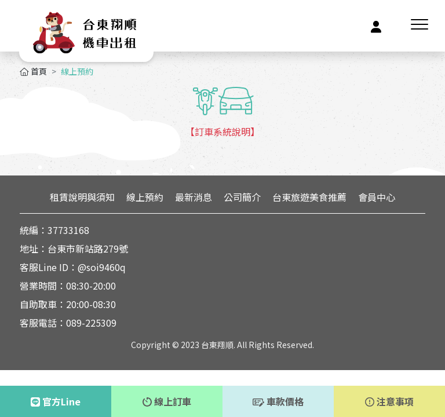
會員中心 (376, 197)
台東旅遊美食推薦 (309, 197)
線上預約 (144, 197)
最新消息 (193, 197)
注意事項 (389, 401)
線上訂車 (167, 401)
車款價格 (278, 401)
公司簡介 (242, 197)
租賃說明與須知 (82, 197)
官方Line (56, 401)
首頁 (33, 71)
